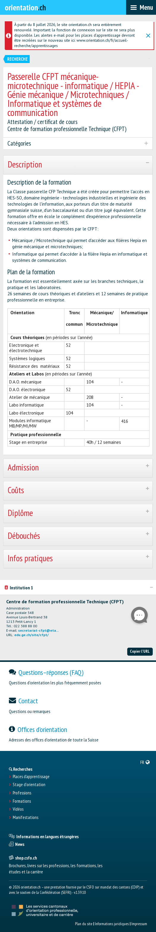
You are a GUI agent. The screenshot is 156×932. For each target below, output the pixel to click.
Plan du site (83, 923)
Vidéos (18, 809)
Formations (22, 801)
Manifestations (25, 817)
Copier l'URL (140, 651)
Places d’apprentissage (31, 776)
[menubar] (141, 7)
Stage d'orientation (29, 784)
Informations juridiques (112, 923)
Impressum (139, 923)
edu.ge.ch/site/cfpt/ (31, 635)
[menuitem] (145, 762)
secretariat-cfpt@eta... (38, 630)
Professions (22, 793)
